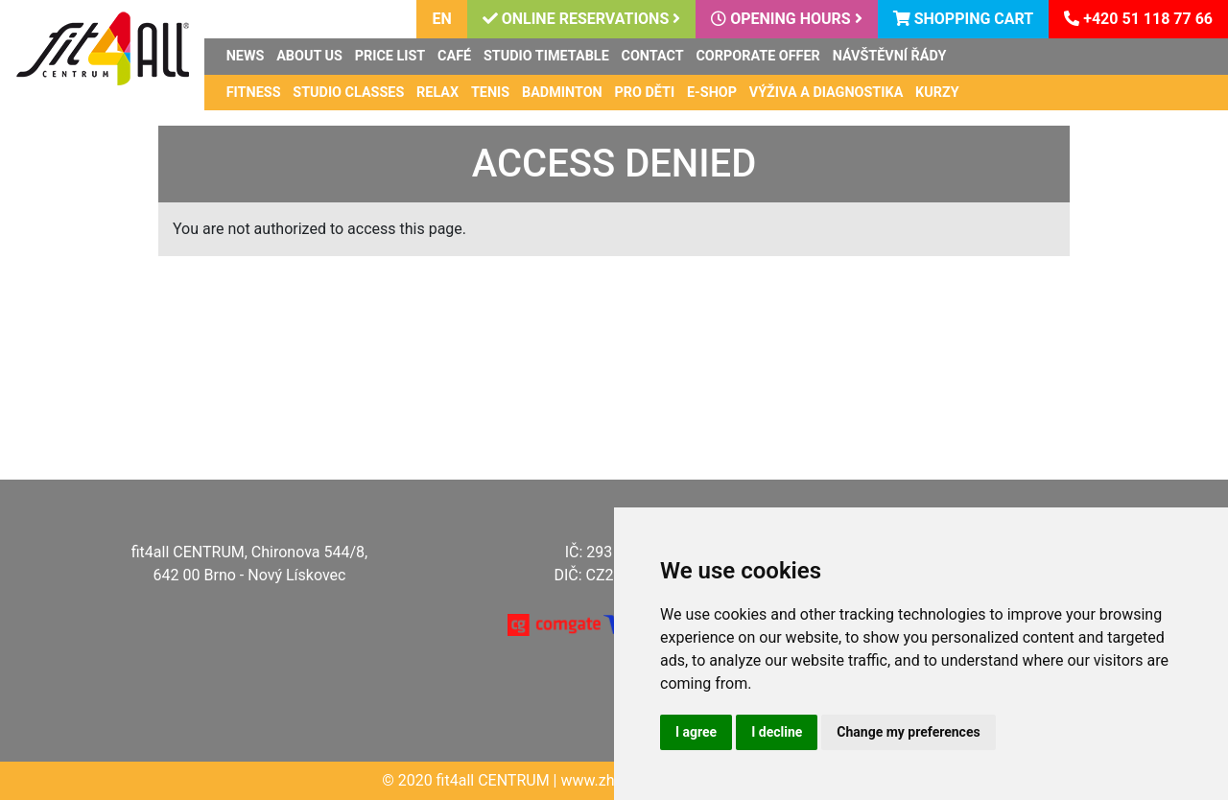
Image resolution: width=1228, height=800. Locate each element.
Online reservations (582, 19)
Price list (390, 56)
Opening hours (786, 19)
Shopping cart (963, 19)
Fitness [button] (253, 92)
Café (454, 56)
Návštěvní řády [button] (890, 56)
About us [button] (309, 56)
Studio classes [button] (348, 92)
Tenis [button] (490, 92)
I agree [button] (696, 732)
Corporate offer (757, 56)
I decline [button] (776, 732)
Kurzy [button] (937, 92)
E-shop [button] (712, 92)
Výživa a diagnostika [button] (826, 92)
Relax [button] (437, 92)
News (245, 56)
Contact (653, 56)
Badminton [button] (562, 92)
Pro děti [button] (645, 92)
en (441, 19)
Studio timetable (546, 56)
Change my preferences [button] (908, 732)
